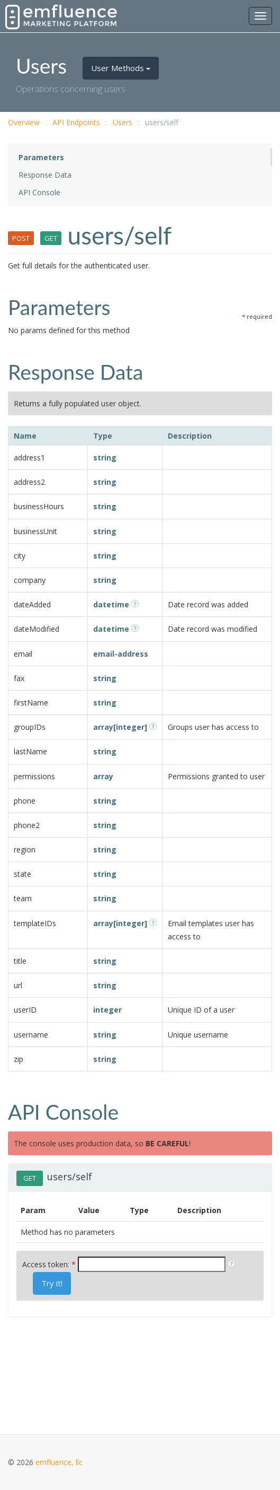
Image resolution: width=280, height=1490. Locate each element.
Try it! (51, 1283)
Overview (24, 122)
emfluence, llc (59, 1462)
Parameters (41, 157)
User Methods (120, 68)
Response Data (45, 175)
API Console (39, 192)
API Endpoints (76, 122)
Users (122, 122)
